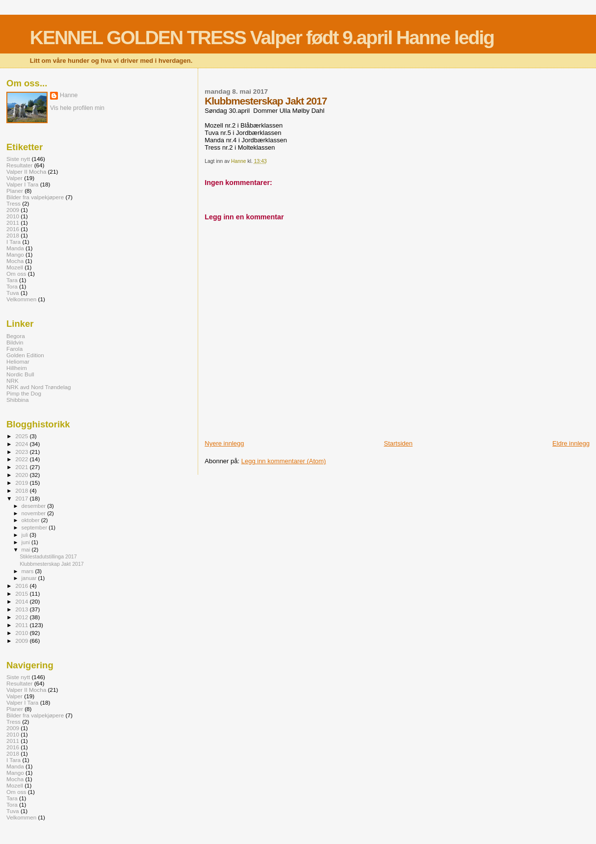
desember (35, 506)
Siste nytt (18, 159)
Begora (15, 336)
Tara (12, 280)
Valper (14, 178)
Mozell (14, 267)
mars (28, 571)
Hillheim (16, 368)
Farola (14, 348)
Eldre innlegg (571, 443)
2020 (22, 475)
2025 (22, 436)
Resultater (19, 165)
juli (26, 535)
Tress (13, 203)
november (35, 513)
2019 (22, 482)
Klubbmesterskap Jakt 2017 (52, 564)
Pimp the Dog (23, 393)
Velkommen (21, 299)
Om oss (16, 273)
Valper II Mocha (26, 171)
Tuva (12, 293)
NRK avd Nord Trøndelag (38, 387)
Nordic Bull (20, 374)
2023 (22, 451)
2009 (12, 210)
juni (26, 542)
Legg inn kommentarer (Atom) (283, 461)
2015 (22, 593)
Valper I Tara (22, 184)
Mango (15, 254)
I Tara (13, 241)
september (35, 527)
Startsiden (398, 443)
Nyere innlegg (224, 443)
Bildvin (15, 342)
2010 (12, 216)
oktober (31, 520)
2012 (22, 617)
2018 (12, 235)
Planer (14, 190)
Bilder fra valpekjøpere (35, 197)
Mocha (15, 261)
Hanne (69, 95)
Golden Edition (25, 355)
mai (27, 550)
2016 (12, 229)
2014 (22, 601)
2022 (22, 459)
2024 (22, 444)
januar (30, 578)
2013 (22, 609)
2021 (22, 467)
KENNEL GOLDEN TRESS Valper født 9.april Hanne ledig (262, 37)
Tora (12, 286)
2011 (12, 222)
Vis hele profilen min (77, 108)
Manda (15, 248)
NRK (12, 380)
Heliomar (17, 361)
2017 (22, 498)
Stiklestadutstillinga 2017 (48, 556)
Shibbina (17, 399)
